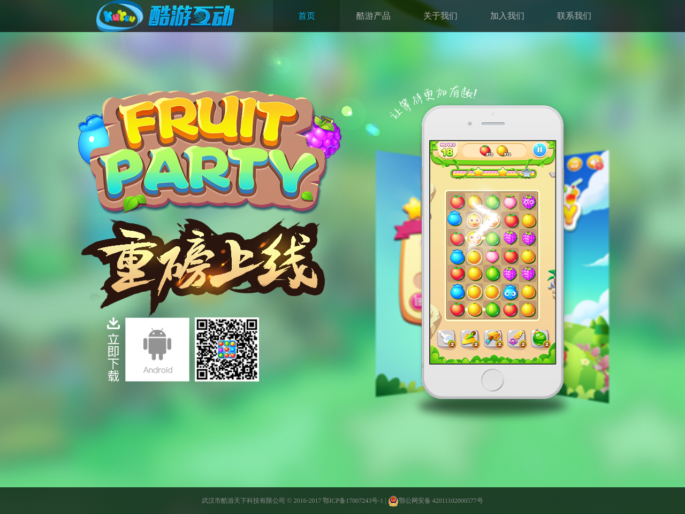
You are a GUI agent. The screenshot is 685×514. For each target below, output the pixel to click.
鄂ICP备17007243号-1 (353, 500)
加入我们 (507, 15)
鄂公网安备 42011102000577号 (435, 500)
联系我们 (574, 15)
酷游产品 (373, 15)
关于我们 (440, 15)
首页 (306, 15)
